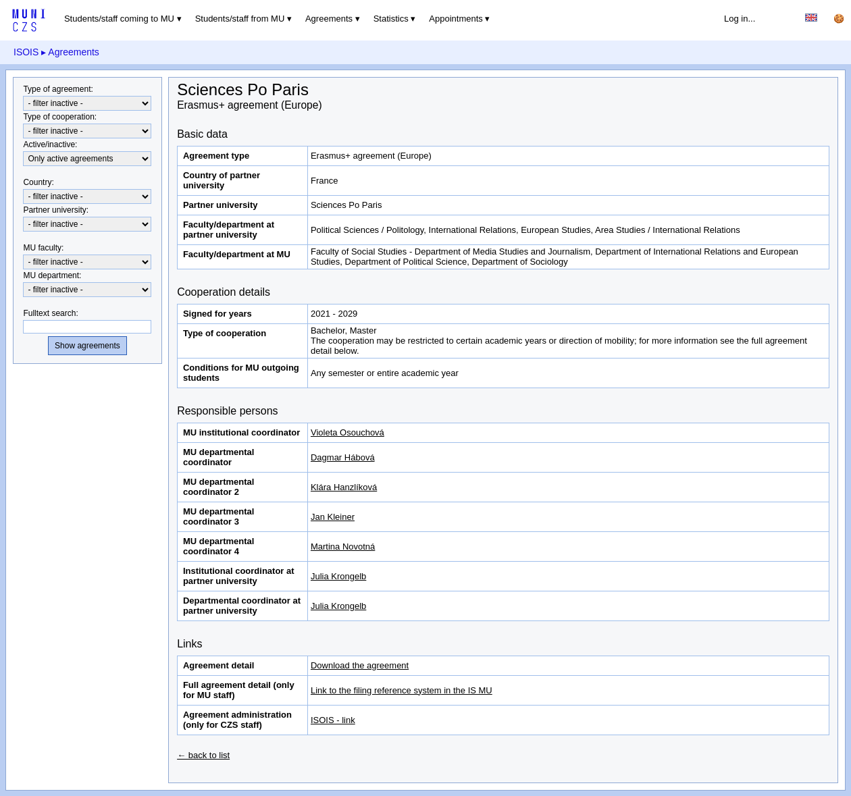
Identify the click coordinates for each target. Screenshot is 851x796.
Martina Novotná (343, 546)
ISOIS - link (333, 720)
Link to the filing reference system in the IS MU (401, 690)
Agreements (329, 19)
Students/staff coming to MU (119, 19)
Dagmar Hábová (343, 457)
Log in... (739, 19)
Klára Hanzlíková (344, 487)
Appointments (456, 19)
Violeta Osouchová (347, 432)
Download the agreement (360, 665)
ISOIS (26, 52)
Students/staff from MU (240, 19)
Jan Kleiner (333, 517)
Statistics (391, 19)
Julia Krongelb (338, 576)
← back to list (203, 755)
